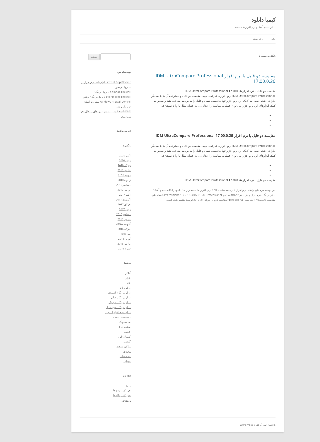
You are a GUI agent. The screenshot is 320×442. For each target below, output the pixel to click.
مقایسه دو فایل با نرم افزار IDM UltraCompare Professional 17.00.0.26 (198, 78)
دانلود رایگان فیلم (103, 297)
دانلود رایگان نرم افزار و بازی (242, 195)
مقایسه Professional (223, 200)
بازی (110, 283)
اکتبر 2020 (107, 155)
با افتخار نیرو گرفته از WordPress (240, 424)
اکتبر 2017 (107, 194)
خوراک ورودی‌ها (104, 390)
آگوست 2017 (105, 199)
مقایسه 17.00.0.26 (247, 200)
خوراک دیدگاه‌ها (104, 395)
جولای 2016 (106, 229)
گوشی (109, 341)
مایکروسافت (106, 346)
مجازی (109, 351)
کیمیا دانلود (246, 19)
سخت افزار (106, 327)
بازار (110, 278)
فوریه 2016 (107, 248)
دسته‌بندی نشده (104, 317)
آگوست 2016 (105, 224)
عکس (110, 331)
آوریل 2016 (107, 238)
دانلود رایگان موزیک (102, 302)
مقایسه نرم (203, 200)
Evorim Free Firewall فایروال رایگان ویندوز (89, 97)
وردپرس (108, 400)
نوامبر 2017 (106, 190)
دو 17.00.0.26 (216, 195)
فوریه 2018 (107, 175)
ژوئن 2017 (107, 209)
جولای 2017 (106, 204)
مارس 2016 (106, 243)
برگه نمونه (241, 39)
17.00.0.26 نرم (198, 190)
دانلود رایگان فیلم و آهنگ (150, 190)
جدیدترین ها (171, 190)
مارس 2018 (106, 170)
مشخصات (107, 356)
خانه (256, 39)
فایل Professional (158, 195)
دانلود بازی (107, 287)
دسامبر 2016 (106, 214)
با (180, 190)
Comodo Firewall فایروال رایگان (94, 92)
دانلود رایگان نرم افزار (231, 190)
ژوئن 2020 (107, 160)
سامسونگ (107, 322)
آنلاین (110, 273)
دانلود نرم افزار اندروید (100, 312)
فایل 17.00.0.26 (179, 195)
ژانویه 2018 (106, 180)
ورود (110, 385)
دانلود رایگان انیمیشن (101, 292)
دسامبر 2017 (106, 185)
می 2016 (108, 234)
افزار (185, 190)
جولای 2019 (106, 165)
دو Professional (198, 195)
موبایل (109, 361)
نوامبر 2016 (106, 219)
